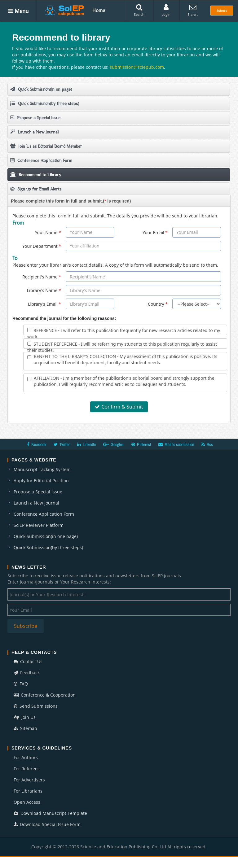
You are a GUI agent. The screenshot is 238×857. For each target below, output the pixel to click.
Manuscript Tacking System (42, 469)
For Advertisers (29, 780)
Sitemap (25, 728)
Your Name (48, 232)
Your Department (41, 246)
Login (165, 10)
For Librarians (28, 791)
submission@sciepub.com (137, 67)
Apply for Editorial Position (41, 480)
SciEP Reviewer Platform (39, 525)
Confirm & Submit (119, 406)
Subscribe (25, 626)
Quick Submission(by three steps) (44, 103)
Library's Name (44, 290)
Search (139, 10)
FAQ (21, 684)
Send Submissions (36, 706)
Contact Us (28, 661)
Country (158, 304)
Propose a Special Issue (35, 117)
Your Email (155, 232)
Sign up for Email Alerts (35, 188)
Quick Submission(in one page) (46, 536)
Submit (222, 10)
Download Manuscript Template (50, 813)
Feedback (27, 673)
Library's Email (44, 304)
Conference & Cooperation (45, 695)
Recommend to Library (35, 174)
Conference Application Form (41, 160)
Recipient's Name (41, 277)
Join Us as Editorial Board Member (46, 146)
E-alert (192, 10)
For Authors (26, 757)
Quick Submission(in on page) (41, 89)
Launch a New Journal (34, 131)
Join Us (25, 717)
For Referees (27, 769)
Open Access (27, 802)
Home (98, 10)
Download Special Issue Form (47, 824)
